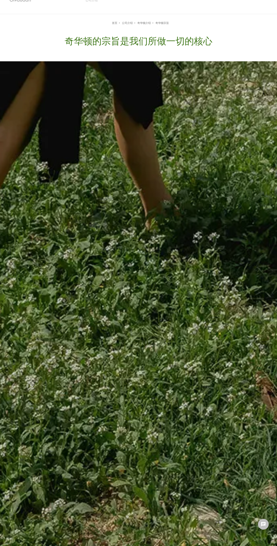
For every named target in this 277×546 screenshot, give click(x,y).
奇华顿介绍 (144, 22)
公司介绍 (127, 22)
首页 (114, 22)
